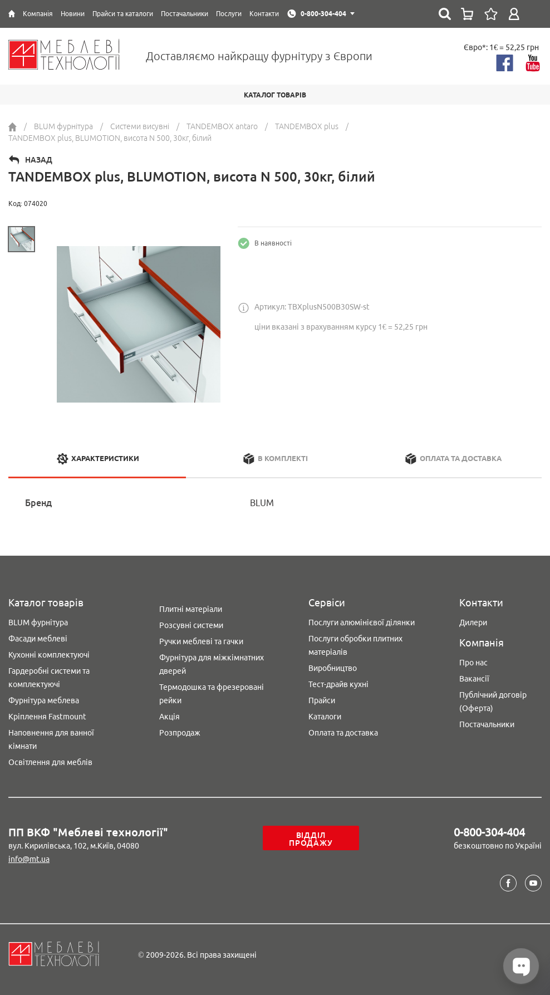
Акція (169, 716)
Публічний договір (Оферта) (493, 701)
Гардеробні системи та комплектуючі (49, 677)
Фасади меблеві (37, 638)
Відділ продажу (310, 839)
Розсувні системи (191, 625)
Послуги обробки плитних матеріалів (355, 645)
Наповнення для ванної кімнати (51, 739)
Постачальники (486, 724)
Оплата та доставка (343, 732)
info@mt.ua (29, 859)
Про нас (473, 662)
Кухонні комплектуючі (49, 654)
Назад (38, 160)
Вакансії (474, 678)
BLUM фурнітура (38, 622)
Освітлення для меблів (50, 762)
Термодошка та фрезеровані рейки (211, 694)
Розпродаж (179, 732)
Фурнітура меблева (43, 700)
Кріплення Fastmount (47, 716)
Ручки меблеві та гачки (201, 641)
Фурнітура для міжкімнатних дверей (211, 664)
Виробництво (332, 668)
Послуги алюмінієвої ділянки (361, 622)
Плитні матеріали (190, 609)
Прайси (321, 700)
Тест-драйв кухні (338, 684)
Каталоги (324, 716)
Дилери (473, 622)
